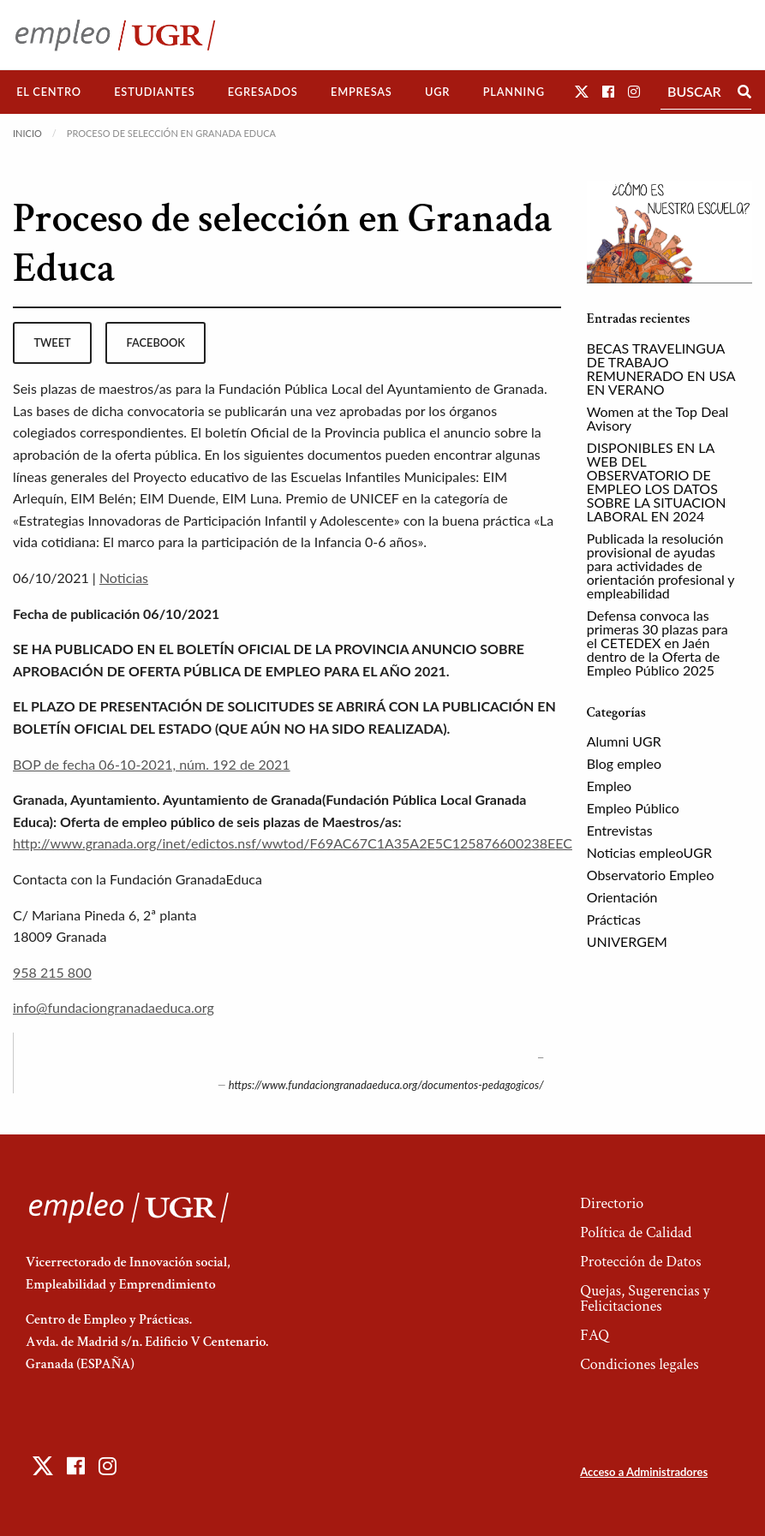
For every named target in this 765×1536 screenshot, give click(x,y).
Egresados (263, 91)
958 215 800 (52, 972)
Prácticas (614, 919)
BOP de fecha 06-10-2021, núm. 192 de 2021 (151, 764)
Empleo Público (633, 808)
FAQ (594, 1335)
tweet (51, 342)
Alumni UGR (624, 741)
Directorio (611, 1203)
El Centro (48, 91)
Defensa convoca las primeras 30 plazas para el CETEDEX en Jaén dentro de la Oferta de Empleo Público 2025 (657, 642)
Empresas (361, 91)
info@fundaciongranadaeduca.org (113, 1007)
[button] (581, 91)
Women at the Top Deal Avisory (658, 418)
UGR (437, 91)
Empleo (609, 785)
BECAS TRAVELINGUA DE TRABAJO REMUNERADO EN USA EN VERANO (661, 368)
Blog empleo (624, 763)
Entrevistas (620, 830)
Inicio (27, 133)
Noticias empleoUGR (649, 852)
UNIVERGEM (627, 941)
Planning (514, 91)
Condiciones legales (639, 1364)
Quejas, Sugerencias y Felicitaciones (644, 1298)
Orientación (622, 897)
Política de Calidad (635, 1232)
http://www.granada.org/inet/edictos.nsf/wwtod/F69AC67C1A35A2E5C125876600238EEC (292, 843)
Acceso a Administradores (644, 1472)
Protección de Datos (640, 1261)
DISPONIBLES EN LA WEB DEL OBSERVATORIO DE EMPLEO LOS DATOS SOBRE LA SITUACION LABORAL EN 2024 (656, 481)
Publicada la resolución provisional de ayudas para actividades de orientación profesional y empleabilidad (660, 565)
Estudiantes (154, 91)
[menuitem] (49, 92)
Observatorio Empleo (650, 874)
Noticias (123, 577)
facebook (156, 342)
